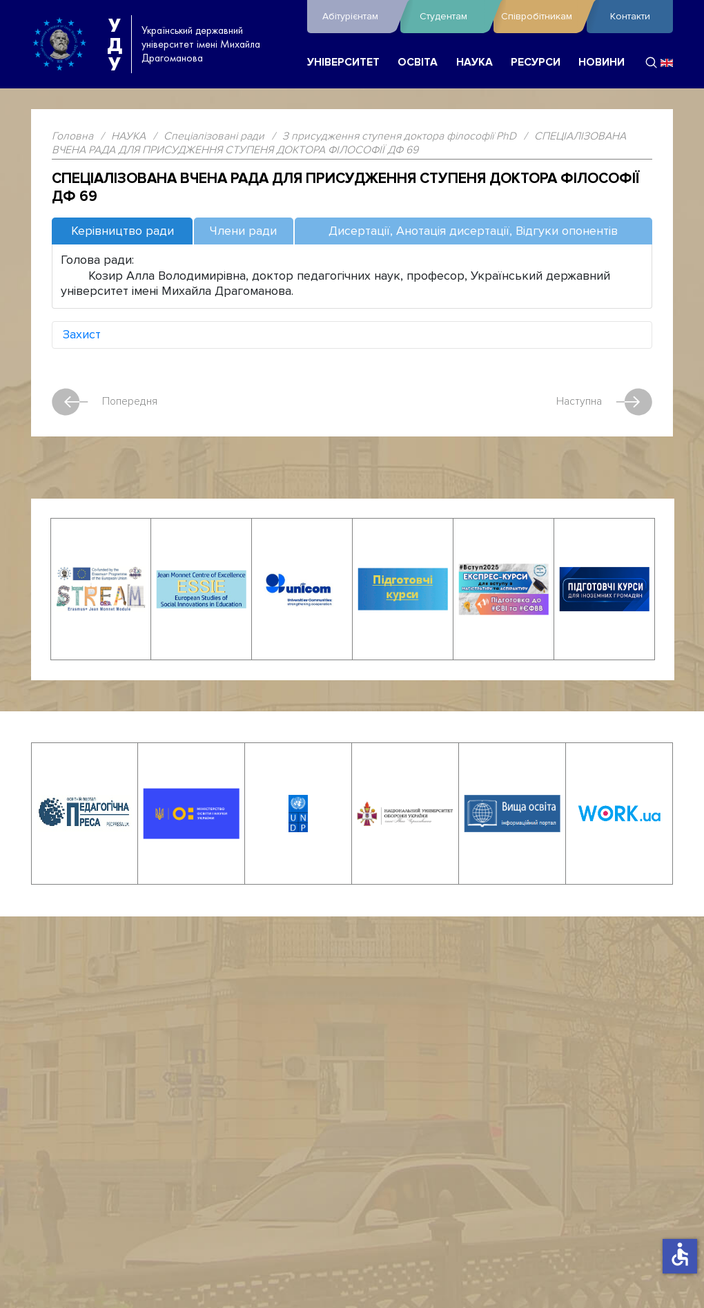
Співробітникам (540, 16)
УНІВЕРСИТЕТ (343, 62)
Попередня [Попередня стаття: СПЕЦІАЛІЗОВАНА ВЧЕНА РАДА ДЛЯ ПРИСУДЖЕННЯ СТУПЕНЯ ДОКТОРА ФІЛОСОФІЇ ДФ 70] (104, 402)
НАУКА (474, 62)
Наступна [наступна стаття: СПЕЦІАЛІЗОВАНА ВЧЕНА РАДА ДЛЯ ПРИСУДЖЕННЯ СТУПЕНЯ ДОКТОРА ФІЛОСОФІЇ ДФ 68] (604, 402)
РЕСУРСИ (535, 62)
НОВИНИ (601, 62)
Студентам (453, 16)
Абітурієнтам (357, 16)
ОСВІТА (418, 62)
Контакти (630, 16)
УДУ (114, 44)
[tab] (122, 232)
